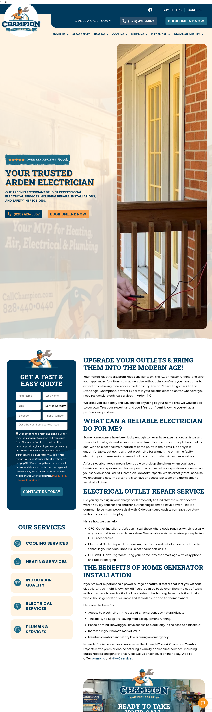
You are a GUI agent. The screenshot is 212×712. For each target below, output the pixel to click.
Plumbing (139, 34)
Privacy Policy (59, 475)
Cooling (120, 34)
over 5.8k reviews (41, 159)
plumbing (98, 658)
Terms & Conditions (29, 480)
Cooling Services (47, 543)
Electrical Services (39, 606)
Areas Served (81, 34)
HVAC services (122, 658)
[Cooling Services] (18, 543)
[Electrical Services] (18, 606)
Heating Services (46, 561)
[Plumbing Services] (18, 629)
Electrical (160, 34)
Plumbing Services (37, 629)
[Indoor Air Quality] (18, 583)
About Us (60, 34)
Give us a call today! (92, 21)
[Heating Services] (18, 562)
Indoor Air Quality (188, 34)
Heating (101, 34)
